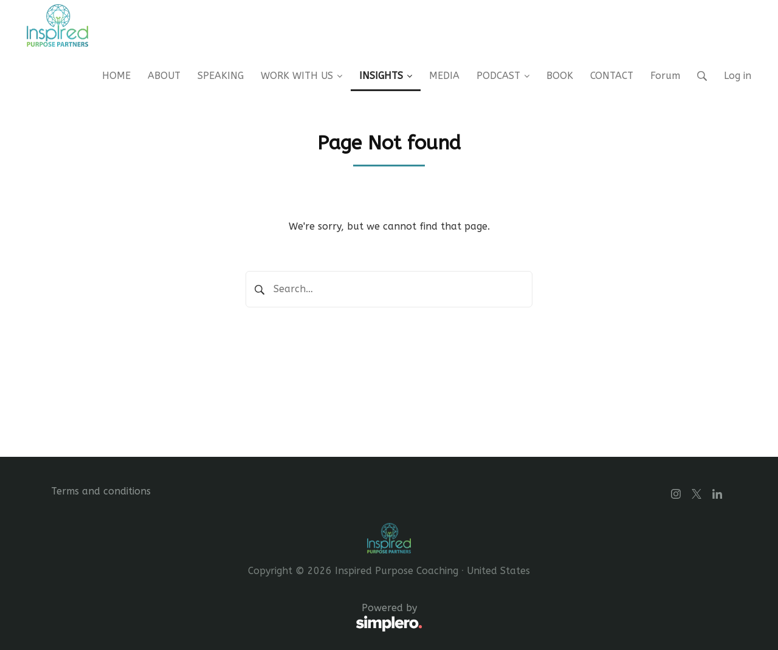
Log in (737, 75)
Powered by (236, 618)
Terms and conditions (101, 491)
